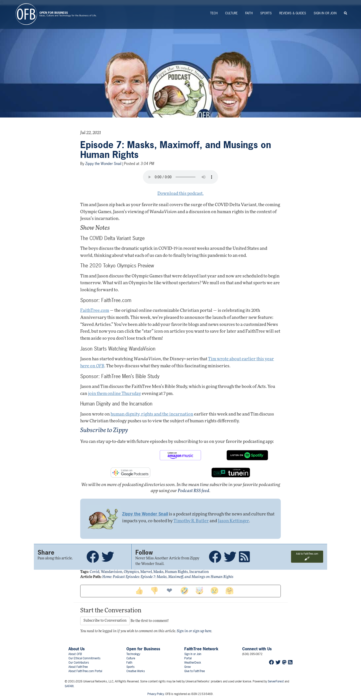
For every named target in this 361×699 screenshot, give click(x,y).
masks (158, 572)
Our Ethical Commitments (84, 658)
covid (94, 572)
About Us (76, 649)
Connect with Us (257, 649)
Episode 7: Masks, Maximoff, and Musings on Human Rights (175, 150)
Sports (266, 13)
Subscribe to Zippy (104, 431)
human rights (176, 572)
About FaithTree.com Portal (85, 671)
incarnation (199, 572)
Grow (187, 667)
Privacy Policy (155, 694)
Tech (214, 13)
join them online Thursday (114, 394)
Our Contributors (78, 663)
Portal (188, 658)
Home (106, 577)
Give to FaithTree (194, 671)
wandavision (111, 572)
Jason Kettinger (233, 521)
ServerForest (276, 681)
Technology (133, 654)
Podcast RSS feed (193, 491)
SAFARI (69, 686)
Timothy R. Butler (191, 521)
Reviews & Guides (292, 13)
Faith (249, 13)
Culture (231, 13)
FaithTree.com (94, 311)
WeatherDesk (192, 663)
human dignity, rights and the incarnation (152, 414)
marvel (146, 572)
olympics (131, 572)
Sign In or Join (325, 13)
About (75, 654)
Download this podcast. (180, 194)
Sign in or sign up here (194, 631)
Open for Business (143, 649)
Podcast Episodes (126, 577)
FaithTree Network (201, 649)
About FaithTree (78, 667)
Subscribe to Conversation (105, 621)
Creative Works (135, 671)
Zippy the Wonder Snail (103, 163)
